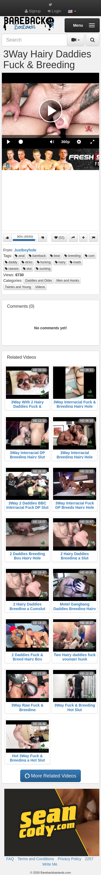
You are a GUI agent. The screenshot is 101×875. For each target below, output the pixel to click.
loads (75, 262)
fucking (44, 262)
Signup (32, 11)
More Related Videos (50, 775)
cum (90, 256)
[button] (72, 11)
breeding (72, 256)
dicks (27, 262)
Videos (40, 287)
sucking (43, 269)
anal (20, 256)
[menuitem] (65, 141)
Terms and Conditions (36, 859)
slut (27, 269)
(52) (59, 238)
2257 (89, 859)
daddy (11, 262)
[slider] (30, 141)
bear (55, 256)
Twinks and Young (18, 287)
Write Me (49, 864)
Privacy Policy (69, 859)
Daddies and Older (38, 280)
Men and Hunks (67, 280)
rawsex (12, 269)
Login (54, 11)
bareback (37, 256)
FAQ (10, 859)
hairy (60, 262)
